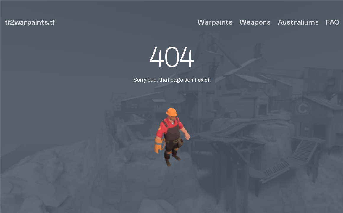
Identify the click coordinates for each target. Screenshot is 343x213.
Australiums (298, 22)
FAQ (332, 22)
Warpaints (215, 22)
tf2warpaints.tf (30, 22)
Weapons (255, 22)
